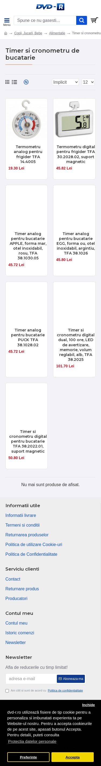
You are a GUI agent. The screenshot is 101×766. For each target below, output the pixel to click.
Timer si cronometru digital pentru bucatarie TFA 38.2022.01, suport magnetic (28, 441)
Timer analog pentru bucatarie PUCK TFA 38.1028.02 (28, 337)
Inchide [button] (88, 705)
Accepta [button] (72, 757)
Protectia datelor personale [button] (32, 741)
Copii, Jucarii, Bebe (28, 33)
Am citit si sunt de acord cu (44, 690)
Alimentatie (57, 33)
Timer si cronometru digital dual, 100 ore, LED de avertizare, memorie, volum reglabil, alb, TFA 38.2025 (76, 345)
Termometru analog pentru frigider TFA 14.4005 (28, 154)
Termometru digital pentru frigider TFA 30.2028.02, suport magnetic (76, 154)
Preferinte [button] (28, 757)
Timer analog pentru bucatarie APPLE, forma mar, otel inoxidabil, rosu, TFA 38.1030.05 (28, 246)
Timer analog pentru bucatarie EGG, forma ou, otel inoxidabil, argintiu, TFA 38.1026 (76, 243)
